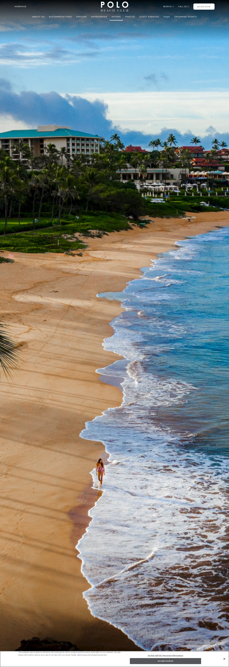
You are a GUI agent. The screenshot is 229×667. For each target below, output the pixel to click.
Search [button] (168, 7)
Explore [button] (81, 16)
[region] (114, 659)
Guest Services (149, 16)
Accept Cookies (165, 661)
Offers (116, 16)
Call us (183, 7)
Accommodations (60, 16)
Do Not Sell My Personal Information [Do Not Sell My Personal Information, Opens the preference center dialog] (165, 656)
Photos (130, 16)
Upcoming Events (185, 16)
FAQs (167, 16)
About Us (38, 16)
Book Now (204, 6)
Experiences (99, 16)
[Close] (224, 659)
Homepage (20, 7)
